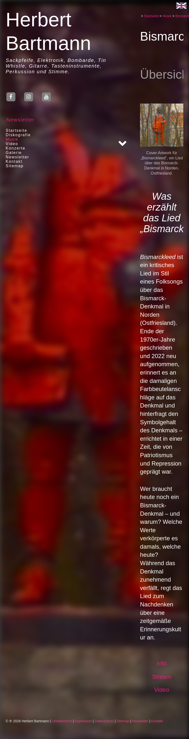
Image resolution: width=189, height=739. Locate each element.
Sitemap (13, 166)
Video (10, 144)
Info (162, 663)
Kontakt (12, 161)
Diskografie (16, 135)
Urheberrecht (62, 721)
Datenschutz (104, 721)
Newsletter (19, 119)
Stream (162, 676)
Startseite (15, 130)
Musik (10, 139)
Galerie (12, 153)
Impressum (83, 721)
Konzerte (14, 148)
